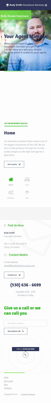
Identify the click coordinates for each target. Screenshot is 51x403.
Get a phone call (16, 331)
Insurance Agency (28, 394)
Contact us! (14, 275)
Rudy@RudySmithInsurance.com (19, 265)
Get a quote (14, 164)
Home (6, 377)
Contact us (14, 63)
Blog (6, 385)
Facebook (7, 388)
